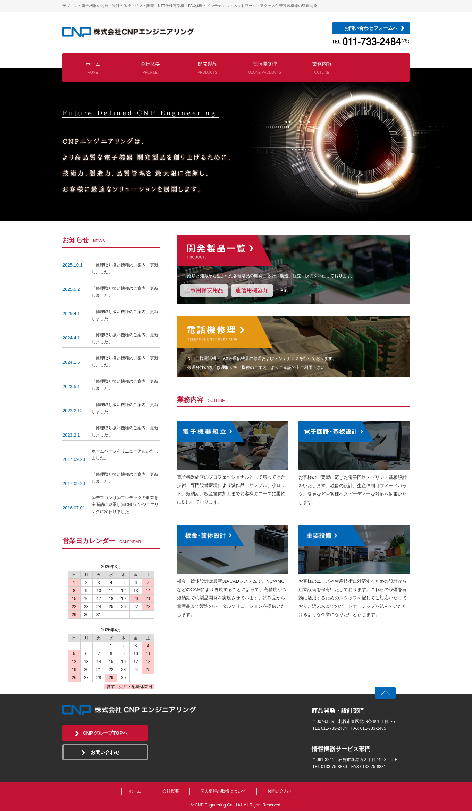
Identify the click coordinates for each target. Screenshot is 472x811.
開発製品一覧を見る (293, 269)
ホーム (93, 67)
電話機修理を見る (293, 346)
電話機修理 (264, 67)
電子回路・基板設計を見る (354, 445)
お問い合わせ (105, 752)
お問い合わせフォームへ (371, 28)
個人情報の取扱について (223, 791)
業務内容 (322, 67)
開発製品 (207, 67)
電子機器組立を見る (232, 445)
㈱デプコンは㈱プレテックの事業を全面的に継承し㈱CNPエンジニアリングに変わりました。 (125, 504)
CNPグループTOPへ (105, 733)
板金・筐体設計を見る (232, 549)
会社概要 (150, 67)
